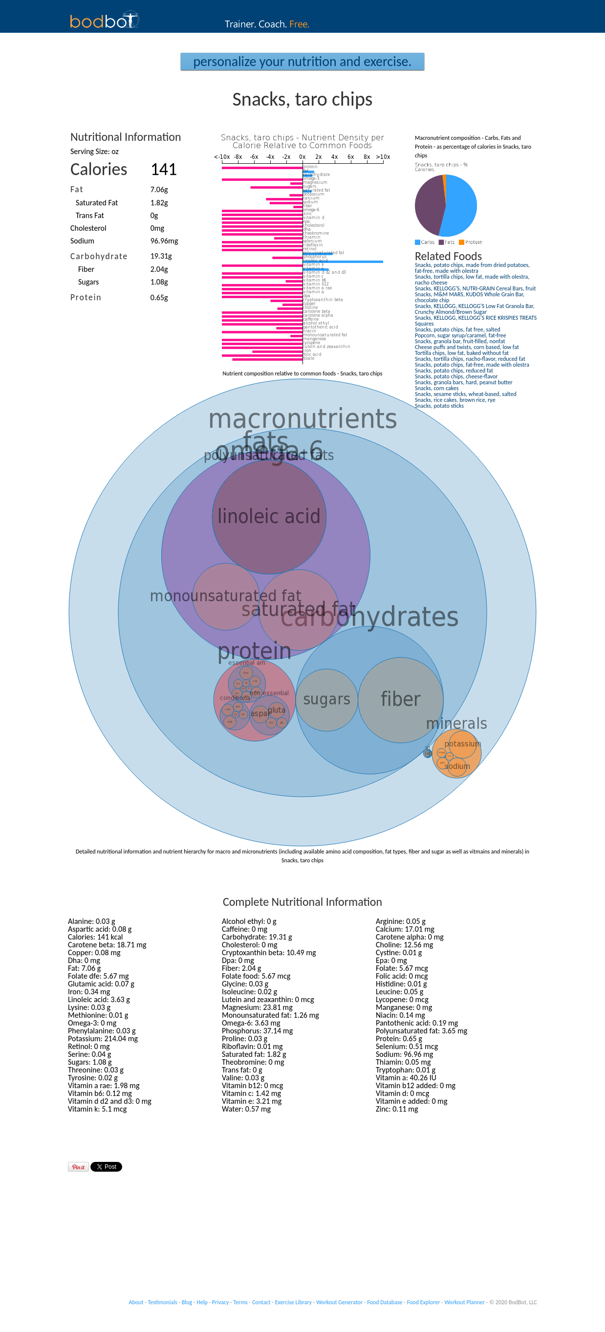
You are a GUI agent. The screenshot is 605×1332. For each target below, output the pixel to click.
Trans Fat (90, 215)
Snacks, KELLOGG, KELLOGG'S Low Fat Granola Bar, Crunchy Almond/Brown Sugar (475, 309)
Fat (77, 189)
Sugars (88, 281)
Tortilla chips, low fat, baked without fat (462, 352)
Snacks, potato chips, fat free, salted (457, 329)
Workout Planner (464, 1302)
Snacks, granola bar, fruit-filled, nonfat (460, 341)
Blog (187, 1302)
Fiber (86, 269)
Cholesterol (88, 228)
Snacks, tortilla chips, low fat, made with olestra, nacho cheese (472, 279)
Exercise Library (293, 1302)
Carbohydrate (99, 256)
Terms (241, 1302)
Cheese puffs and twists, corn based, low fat (467, 347)
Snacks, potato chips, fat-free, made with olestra (472, 364)
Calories (99, 169)
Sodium (82, 240)
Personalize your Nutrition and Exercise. (302, 61)
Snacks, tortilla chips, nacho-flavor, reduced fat (470, 358)
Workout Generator (339, 1302)
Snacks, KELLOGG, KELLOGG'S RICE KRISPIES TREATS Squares (476, 320)
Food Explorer (423, 1302)
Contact (261, 1302)
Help (202, 1302)
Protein (86, 297)
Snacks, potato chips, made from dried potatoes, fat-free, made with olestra (472, 268)
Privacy (220, 1302)
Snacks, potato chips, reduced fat (454, 370)
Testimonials (162, 1302)
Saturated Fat (97, 202)
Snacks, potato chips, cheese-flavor (456, 376)
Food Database (384, 1302)
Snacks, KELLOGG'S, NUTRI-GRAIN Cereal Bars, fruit (475, 288)
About (136, 1302)
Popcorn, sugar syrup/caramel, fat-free (460, 335)
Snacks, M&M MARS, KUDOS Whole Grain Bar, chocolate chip (469, 297)
